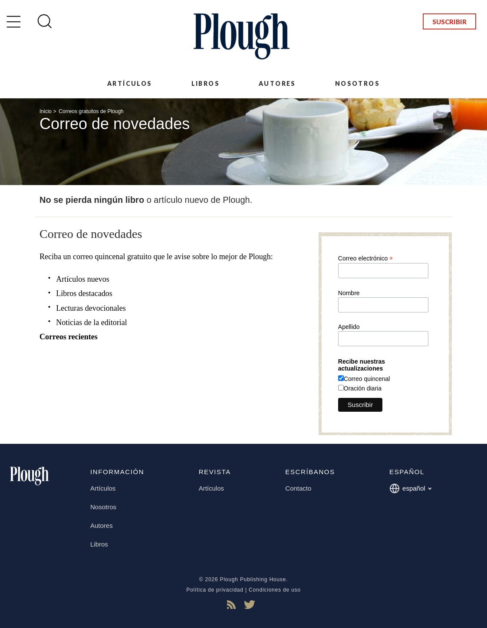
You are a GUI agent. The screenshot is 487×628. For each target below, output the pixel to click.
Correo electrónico (365, 258)
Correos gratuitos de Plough (91, 111)
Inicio (45, 111)
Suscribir (449, 22)
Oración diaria (363, 388)
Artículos (129, 83)
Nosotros (357, 83)
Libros (205, 83)
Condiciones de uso (275, 590)
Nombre (349, 293)
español (410, 488)
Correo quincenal (367, 378)
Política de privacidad (215, 590)
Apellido (349, 327)
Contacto (298, 488)
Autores (277, 83)
